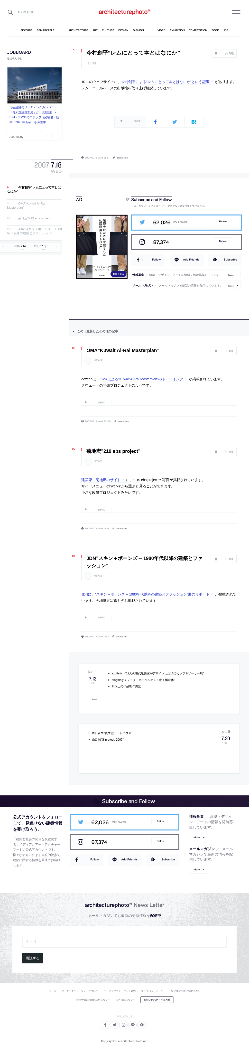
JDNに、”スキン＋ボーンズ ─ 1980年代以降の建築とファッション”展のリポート (145, 594)
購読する (32, 958)
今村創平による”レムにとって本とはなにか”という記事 (165, 82)
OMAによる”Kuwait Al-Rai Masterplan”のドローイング (141, 379)
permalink (122, 157)
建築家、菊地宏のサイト (101, 480)
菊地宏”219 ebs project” (35, 218)
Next (56, 135)
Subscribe (230, 259)
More (231, 274)
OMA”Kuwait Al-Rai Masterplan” (122, 350)
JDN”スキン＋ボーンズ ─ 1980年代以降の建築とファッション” (34, 231)
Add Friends (191, 259)
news (98, 360)
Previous (49, 135)
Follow (223, 221)
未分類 (91, 63)
